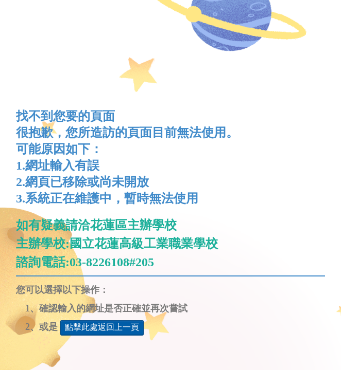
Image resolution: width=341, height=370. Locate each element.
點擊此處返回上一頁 (102, 327)
